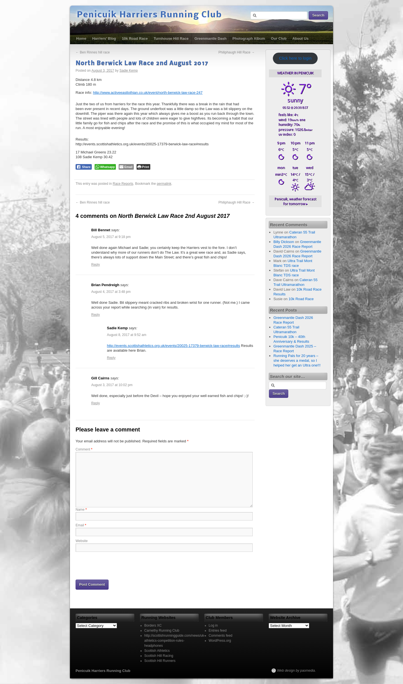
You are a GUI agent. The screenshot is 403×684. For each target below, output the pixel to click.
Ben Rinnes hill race (93, 52)
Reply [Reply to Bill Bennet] (95, 265)
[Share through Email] (126, 167)
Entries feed (218, 630)
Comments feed (221, 636)
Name (81, 510)
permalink (164, 184)
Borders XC (153, 625)
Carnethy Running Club (161, 630)
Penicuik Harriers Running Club (149, 15)
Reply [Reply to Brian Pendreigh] (95, 315)
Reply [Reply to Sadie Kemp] (111, 358)
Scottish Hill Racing (158, 656)
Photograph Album (249, 38)
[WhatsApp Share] (105, 167)
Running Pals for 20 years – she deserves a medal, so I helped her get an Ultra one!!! (296, 360)
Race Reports (123, 184)
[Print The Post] (143, 167)
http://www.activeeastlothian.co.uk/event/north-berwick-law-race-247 (148, 92)
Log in (213, 625)
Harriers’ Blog (104, 38)
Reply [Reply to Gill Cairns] (95, 403)
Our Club (279, 38)
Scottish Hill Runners (159, 661)
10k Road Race (135, 38)
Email (81, 525)
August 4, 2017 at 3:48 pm (111, 292)
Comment (84, 449)
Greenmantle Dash (211, 38)
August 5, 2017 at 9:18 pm (111, 237)
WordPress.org (220, 641)
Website (82, 541)
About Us (300, 38)
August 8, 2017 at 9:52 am (126, 335)
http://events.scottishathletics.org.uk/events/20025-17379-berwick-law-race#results (173, 346)
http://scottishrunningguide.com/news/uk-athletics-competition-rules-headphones (174, 641)
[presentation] (118, 565)
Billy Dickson (283, 242)
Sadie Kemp (129, 71)
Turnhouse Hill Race (171, 38)
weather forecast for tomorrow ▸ (295, 201)
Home (81, 38)
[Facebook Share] (84, 167)
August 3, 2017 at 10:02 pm (111, 385)
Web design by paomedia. (296, 671)
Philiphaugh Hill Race (237, 52)
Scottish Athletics (157, 651)
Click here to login (295, 58)
